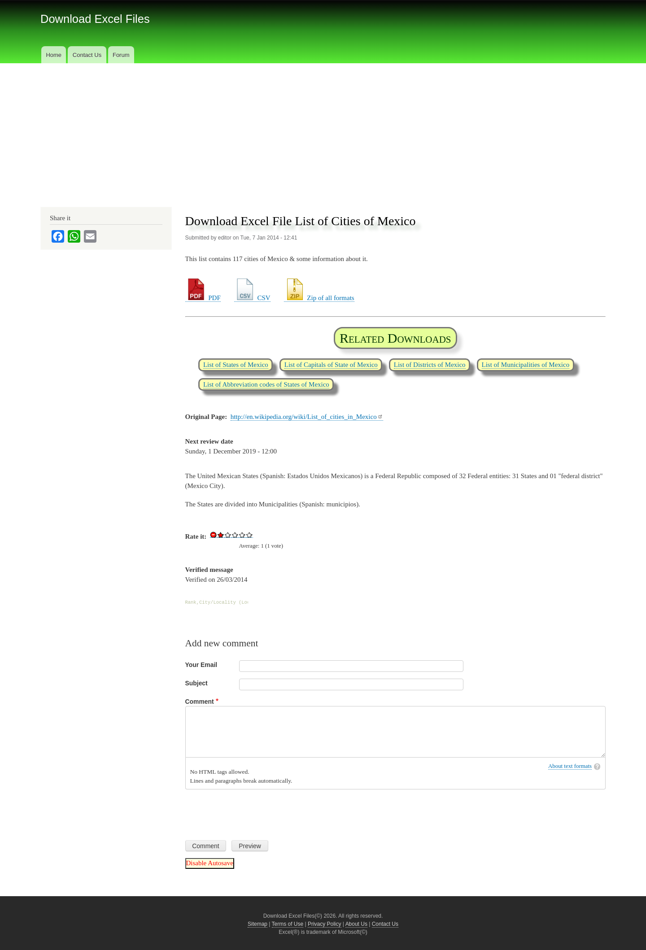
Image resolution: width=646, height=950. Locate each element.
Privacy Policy (324, 924)
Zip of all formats (319, 297)
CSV (252, 297)
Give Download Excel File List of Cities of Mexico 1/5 (220, 535)
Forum (121, 55)
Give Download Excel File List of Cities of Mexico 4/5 (242, 535)
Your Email (201, 664)
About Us (356, 924)
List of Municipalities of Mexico (526, 364)
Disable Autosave (209, 863)
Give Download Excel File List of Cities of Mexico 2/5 (227, 535)
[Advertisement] (323, 130)
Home (53, 55)
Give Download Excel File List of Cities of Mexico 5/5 (249, 535)
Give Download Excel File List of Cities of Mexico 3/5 (235, 535)
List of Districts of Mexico (430, 364)
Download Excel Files (95, 19)
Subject (196, 683)
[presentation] (253, 811)
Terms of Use (288, 924)
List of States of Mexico (235, 364)
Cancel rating (213, 535)
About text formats (570, 766)
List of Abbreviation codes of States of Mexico (266, 384)
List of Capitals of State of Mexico (331, 364)
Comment (199, 701)
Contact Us (87, 55)
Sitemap (257, 924)
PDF (203, 297)
